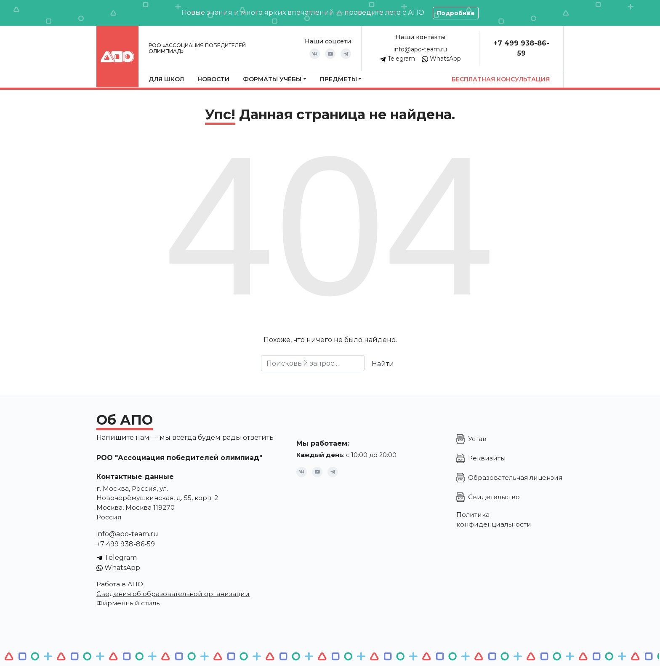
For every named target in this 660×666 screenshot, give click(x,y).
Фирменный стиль (128, 603)
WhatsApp (441, 58)
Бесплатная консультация (501, 79)
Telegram (397, 58)
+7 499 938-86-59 (125, 544)
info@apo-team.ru (420, 49)
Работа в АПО (119, 584)
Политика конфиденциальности (493, 519)
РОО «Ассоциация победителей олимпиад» (197, 48)
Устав (477, 439)
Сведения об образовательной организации (173, 594)
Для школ (166, 79)
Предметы (338, 79)
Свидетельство (494, 497)
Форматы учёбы (272, 79)
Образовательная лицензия (515, 477)
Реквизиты (487, 458)
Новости (213, 79)
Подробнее (455, 13)
